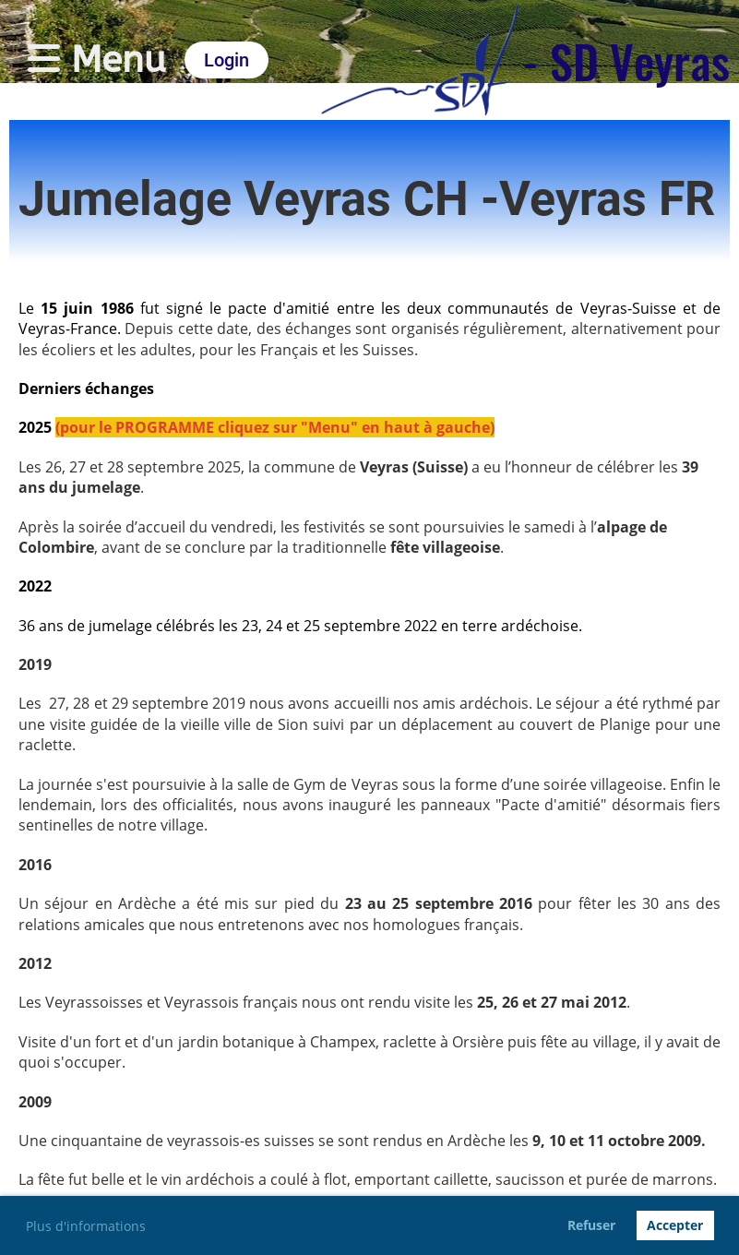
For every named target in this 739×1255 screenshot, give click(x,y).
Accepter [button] (675, 1225)
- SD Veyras (626, 60)
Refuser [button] (591, 1225)
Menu (97, 59)
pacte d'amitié (278, 308)
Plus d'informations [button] (86, 1226)
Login (226, 60)
